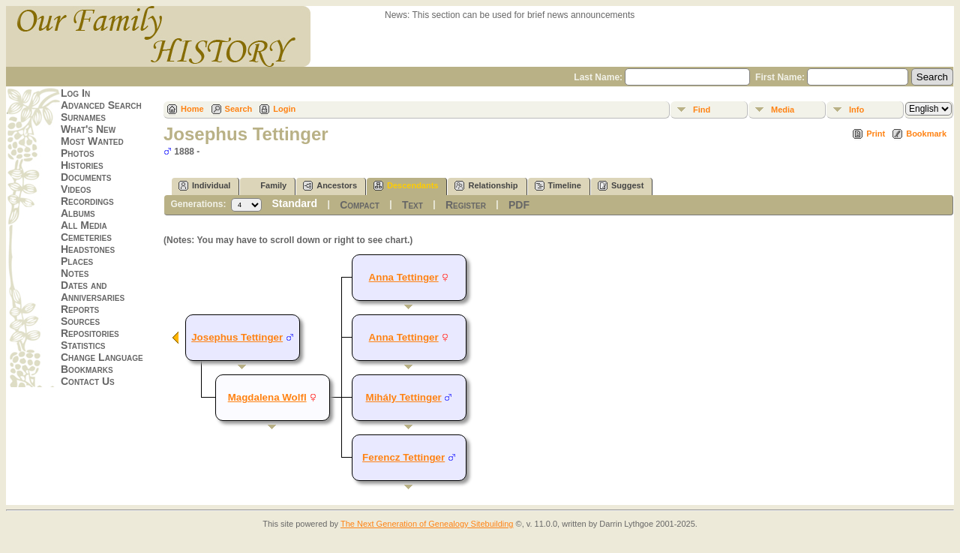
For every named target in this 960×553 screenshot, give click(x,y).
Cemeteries (86, 237)
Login (284, 108)
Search (239, 108)
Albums (78, 213)
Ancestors (330, 185)
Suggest (621, 185)
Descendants (406, 185)
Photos (77, 153)
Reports (80, 309)
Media (782, 109)
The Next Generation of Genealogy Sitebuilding (427, 523)
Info (856, 109)
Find (701, 109)
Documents (86, 177)
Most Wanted (92, 141)
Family (266, 185)
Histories (82, 165)
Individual (204, 185)
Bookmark (926, 133)
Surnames (83, 117)
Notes (74, 273)
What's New (88, 129)
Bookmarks (87, 369)
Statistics (83, 345)
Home (192, 108)
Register (466, 205)
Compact (360, 205)
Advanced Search (101, 105)
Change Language (102, 357)
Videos (76, 189)
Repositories (90, 333)
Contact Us (88, 381)
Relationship (486, 185)
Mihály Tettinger (404, 397)
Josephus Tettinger (237, 337)
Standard (294, 203)
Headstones (88, 249)
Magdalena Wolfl (267, 397)
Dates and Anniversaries (92, 291)
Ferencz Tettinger (403, 457)
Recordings (87, 201)
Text (412, 205)
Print (875, 133)
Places (77, 261)
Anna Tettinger (404, 277)
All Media (84, 225)
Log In (75, 93)
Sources (80, 321)
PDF (519, 205)
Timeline (558, 185)
